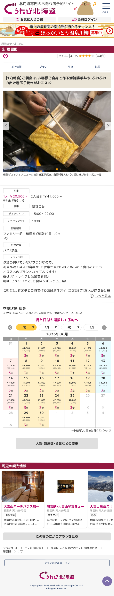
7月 (47, 327)
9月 (92, 327)
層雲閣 (10, 49)
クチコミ (64, 56)
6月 (24, 327)
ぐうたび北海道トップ (57, 562)
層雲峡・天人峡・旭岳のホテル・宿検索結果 (74, 548)
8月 (69, 327)
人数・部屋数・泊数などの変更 (57, 443)
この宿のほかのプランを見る (57, 536)
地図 (97, 66)
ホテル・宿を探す (34, 547)
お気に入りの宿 (29, 19)
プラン (43, 66)
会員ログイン (84, 19)
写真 (70, 66)
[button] (108, 126)
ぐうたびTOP (10, 547)
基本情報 (16, 66)
